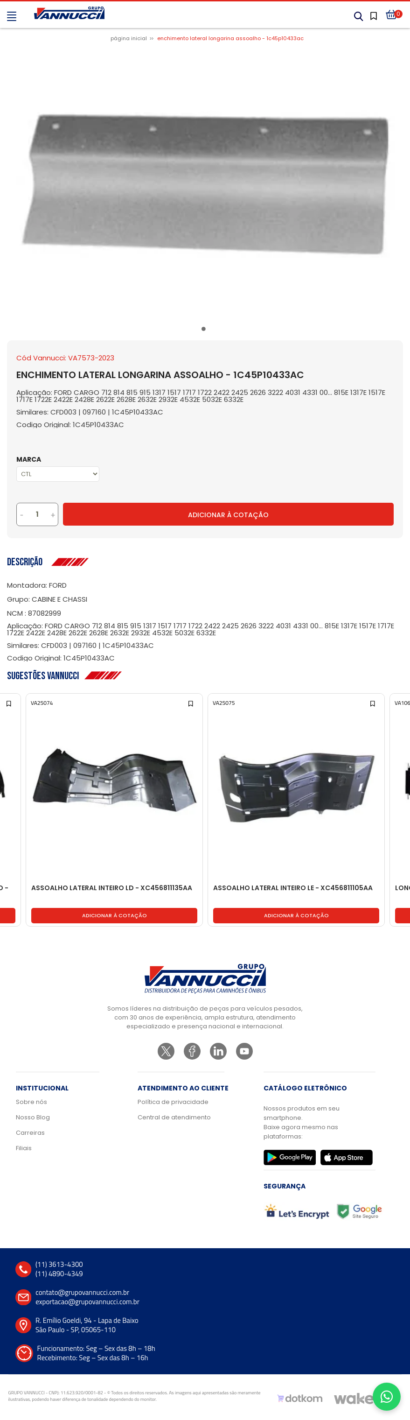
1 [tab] (205, 330)
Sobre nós (31, 1101)
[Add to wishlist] (9, 702)
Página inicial (129, 38)
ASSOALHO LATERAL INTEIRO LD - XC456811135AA (111, 888)
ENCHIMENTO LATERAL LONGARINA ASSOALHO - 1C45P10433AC (230, 38)
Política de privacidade (173, 1101)
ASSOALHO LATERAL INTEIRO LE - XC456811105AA (293, 888)
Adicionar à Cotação (228, 515)
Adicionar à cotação (114, 915)
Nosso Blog (33, 1117)
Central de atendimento (174, 1117)
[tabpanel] (205, 185)
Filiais (24, 1148)
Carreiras (30, 1132)
